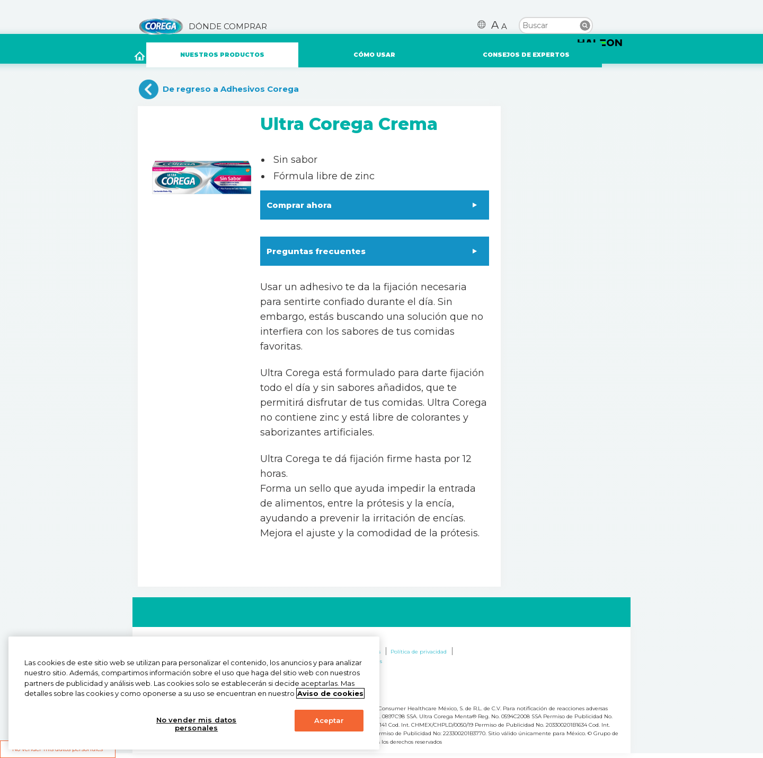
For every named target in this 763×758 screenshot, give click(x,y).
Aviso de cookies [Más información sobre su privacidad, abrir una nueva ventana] (330, 693)
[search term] (556, 24)
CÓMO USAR (374, 54)
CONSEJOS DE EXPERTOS (526, 54)
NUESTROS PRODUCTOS (222, 54)
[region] (193, 693)
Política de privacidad (419, 651)
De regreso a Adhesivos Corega (231, 89)
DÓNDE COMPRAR (228, 26)
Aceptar (329, 720)
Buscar (585, 25)
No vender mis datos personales (196, 724)
